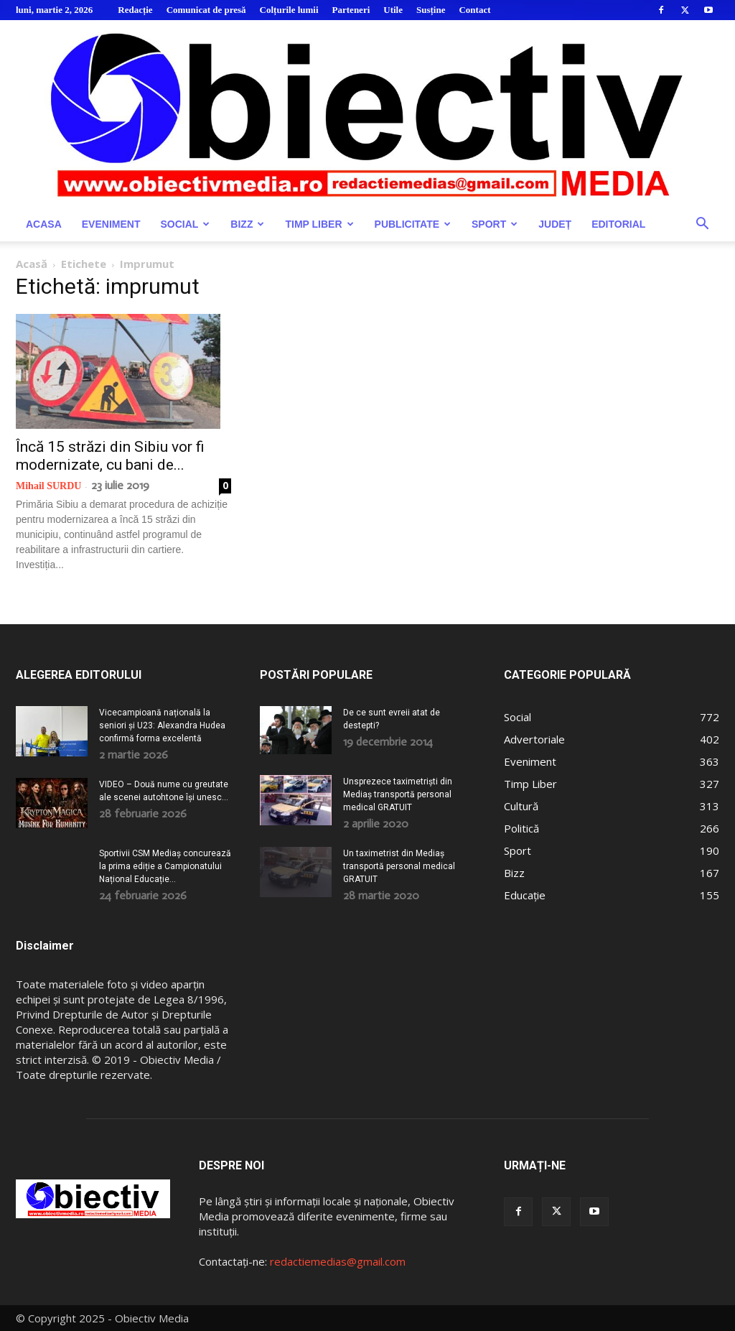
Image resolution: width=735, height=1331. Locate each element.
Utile (393, 9)
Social (185, 224)
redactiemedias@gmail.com (338, 1261)
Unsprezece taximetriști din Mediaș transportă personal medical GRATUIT (397, 794)
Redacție (135, 9)
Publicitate (413, 224)
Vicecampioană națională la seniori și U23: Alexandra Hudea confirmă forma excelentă (162, 725)
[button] (702, 225)
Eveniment (111, 224)
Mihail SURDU (48, 486)
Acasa (44, 224)
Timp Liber (319, 224)
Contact (474, 9)
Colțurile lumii (289, 9)
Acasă (31, 263)
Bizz (247, 224)
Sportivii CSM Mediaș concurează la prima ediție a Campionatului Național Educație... (165, 866)
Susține (430, 9)
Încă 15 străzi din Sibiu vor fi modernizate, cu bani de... (110, 455)
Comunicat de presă (206, 9)
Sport (495, 224)
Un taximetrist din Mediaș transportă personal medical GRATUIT (399, 866)
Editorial (618, 224)
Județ (554, 224)
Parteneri (351, 9)
